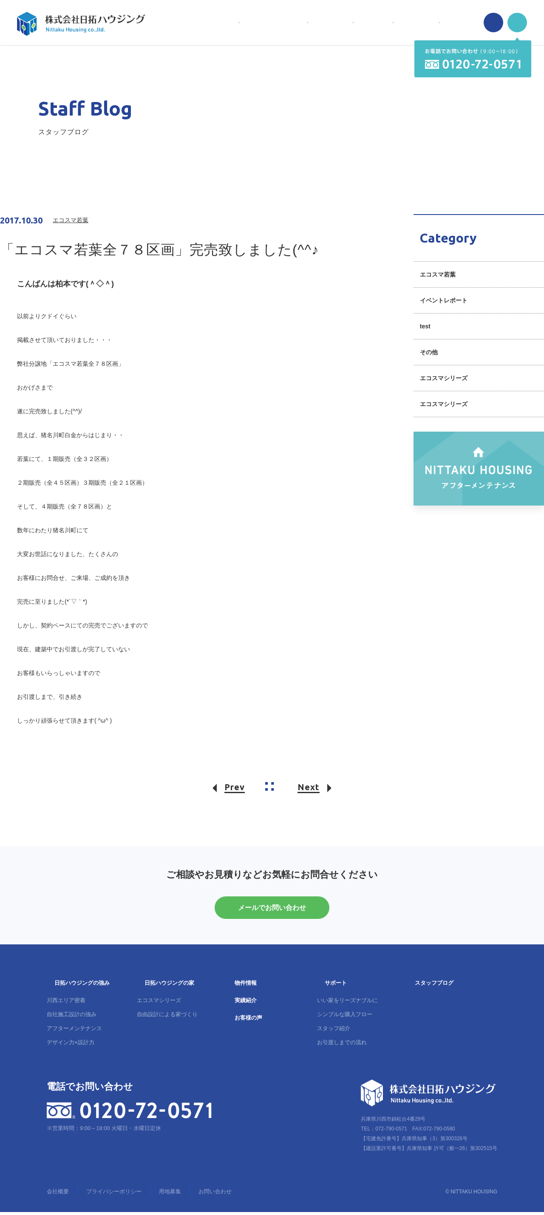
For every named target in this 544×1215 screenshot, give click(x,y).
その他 (429, 352)
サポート (336, 986)
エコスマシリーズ (444, 378)
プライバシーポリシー (114, 1194)
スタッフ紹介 (333, 1031)
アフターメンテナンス (74, 1031)
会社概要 (58, 1194)
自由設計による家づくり (167, 1017)
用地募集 (170, 1194)
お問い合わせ (215, 1194)
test (425, 326)
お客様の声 (248, 1020)
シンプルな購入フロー (344, 1017)
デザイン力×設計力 (70, 1045)
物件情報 (246, 986)
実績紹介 (246, 1003)
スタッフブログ (434, 986)
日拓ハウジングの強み (82, 986)
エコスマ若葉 (438, 274)
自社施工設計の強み (71, 1017)
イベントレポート (444, 300)
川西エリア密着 (66, 1003)
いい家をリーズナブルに (347, 1003)
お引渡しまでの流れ (342, 1045)
